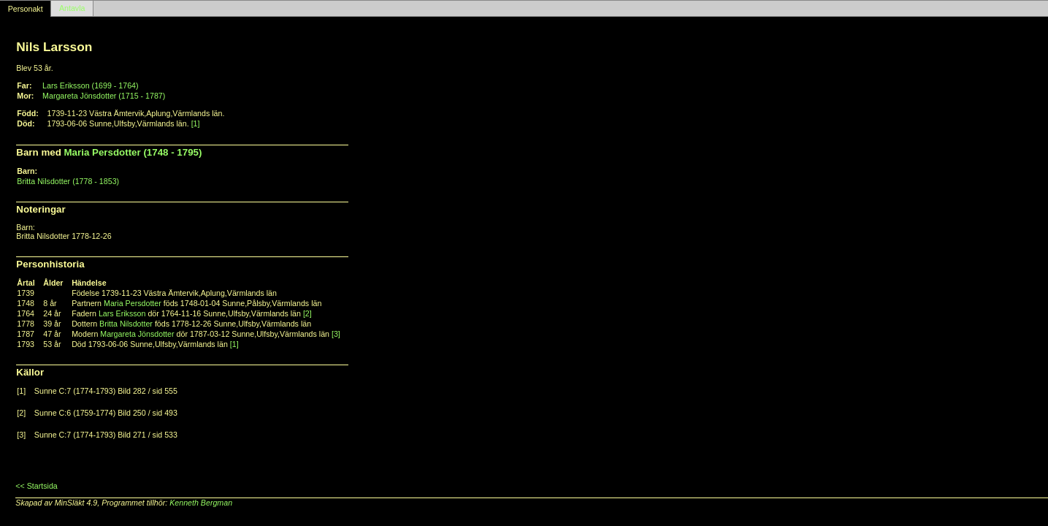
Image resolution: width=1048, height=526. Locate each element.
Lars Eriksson (122, 313)
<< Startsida (36, 485)
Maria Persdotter (132, 303)
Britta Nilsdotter (126, 323)
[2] (307, 313)
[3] (336, 333)
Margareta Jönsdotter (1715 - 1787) (103, 95)
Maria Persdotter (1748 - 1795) (133, 152)
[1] (195, 123)
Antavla (72, 8)
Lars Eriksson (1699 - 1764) (90, 85)
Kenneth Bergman (200, 502)
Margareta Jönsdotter (137, 333)
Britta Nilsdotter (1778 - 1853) (68, 181)
